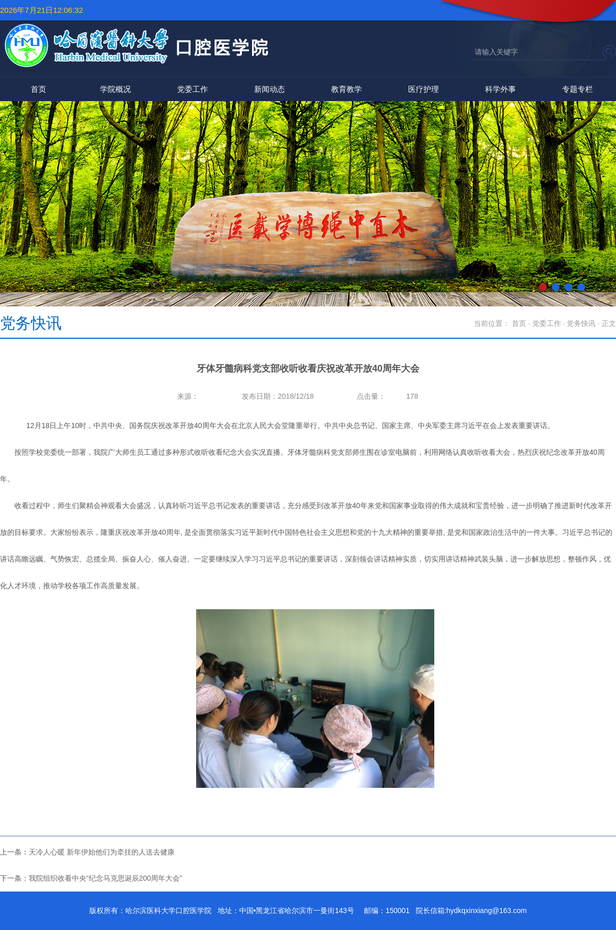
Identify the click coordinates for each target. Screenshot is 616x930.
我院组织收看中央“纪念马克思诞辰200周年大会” (105, 878)
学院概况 (115, 89)
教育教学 (346, 89)
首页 (38, 89)
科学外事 (500, 89)
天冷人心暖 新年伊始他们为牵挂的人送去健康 (102, 852)
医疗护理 (423, 89)
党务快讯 (581, 323)
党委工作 (192, 89)
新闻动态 (269, 89)
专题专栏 (577, 89)
